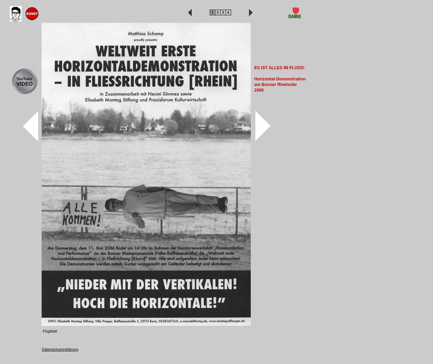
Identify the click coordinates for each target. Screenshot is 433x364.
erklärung (70, 349)
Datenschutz (52, 349)
